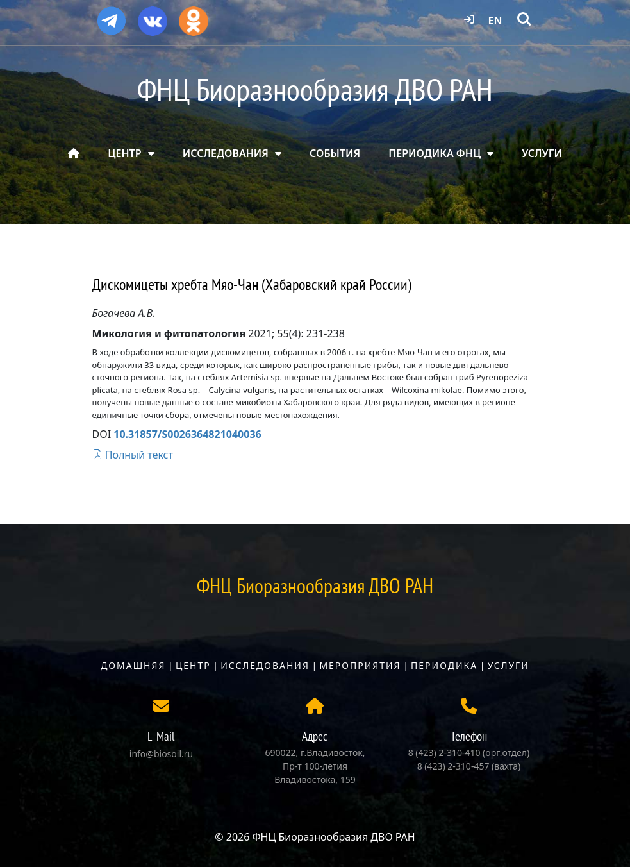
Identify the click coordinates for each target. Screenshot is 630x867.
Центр (193, 665)
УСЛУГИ (542, 153)
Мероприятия (360, 665)
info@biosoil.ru (161, 754)
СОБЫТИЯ (335, 153)
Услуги (508, 665)
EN (495, 20)
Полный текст (132, 455)
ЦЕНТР (124, 153)
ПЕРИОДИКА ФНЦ (434, 153)
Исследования (265, 665)
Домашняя (133, 665)
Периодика (444, 665)
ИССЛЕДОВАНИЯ (226, 153)
